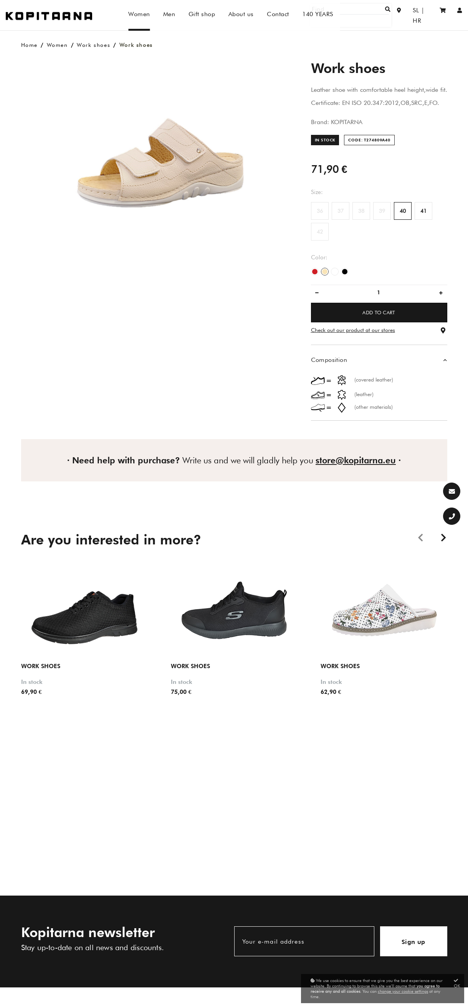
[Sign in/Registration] (459, 15)
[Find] (364, 15)
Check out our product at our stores (353, 330)
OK (457, 983)
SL (409, 15)
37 (340, 211)
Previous (420, 537)
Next (443, 537)
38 (361, 211)
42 (320, 232)
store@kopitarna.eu (356, 460)
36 (320, 211)
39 (382, 211)
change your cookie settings (403, 991)
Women (57, 45)
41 (423, 211)
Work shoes (93, 45)
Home (29, 45)
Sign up (413, 942)
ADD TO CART (378, 312)
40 (403, 211)
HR (424, 15)
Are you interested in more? (111, 539)
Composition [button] (329, 359)
